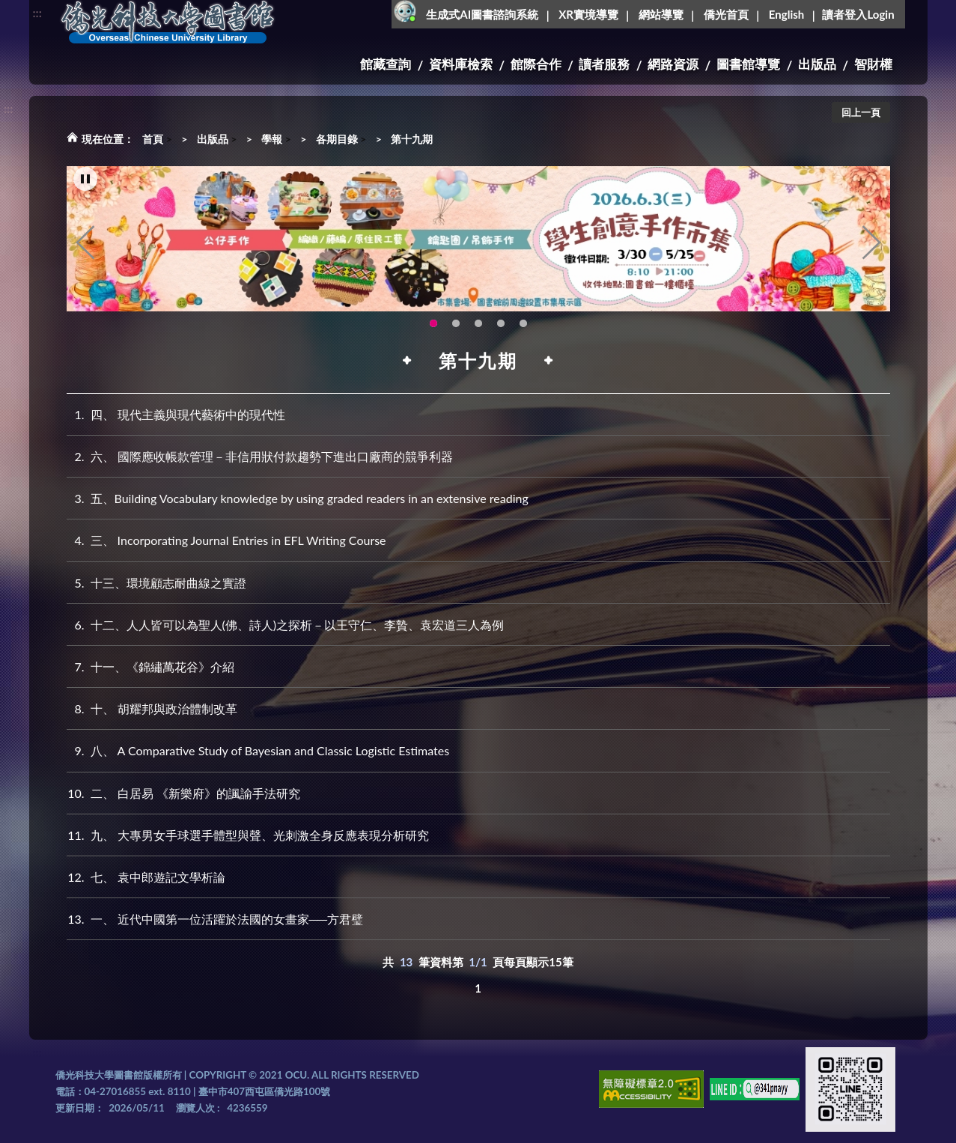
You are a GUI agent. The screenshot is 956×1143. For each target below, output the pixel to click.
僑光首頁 (726, 14)
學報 (271, 138)
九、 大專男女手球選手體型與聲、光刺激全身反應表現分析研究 (248, 835)
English (786, 14)
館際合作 (536, 64)
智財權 (873, 64)
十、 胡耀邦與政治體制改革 (152, 708)
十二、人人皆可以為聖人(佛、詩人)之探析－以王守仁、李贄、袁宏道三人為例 (286, 624)
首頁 (152, 138)
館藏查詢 (385, 64)
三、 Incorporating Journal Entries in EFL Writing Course (226, 540)
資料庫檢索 (461, 64)
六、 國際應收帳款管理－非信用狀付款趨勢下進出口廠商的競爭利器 (260, 456)
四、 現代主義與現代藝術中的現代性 (176, 414)
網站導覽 (661, 14)
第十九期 (412, 138)
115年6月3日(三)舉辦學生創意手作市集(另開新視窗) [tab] (433, 325)
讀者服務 (604, 64)
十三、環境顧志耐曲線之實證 (156, 582)
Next (871, 244)
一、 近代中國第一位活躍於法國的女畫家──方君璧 (215, 918)
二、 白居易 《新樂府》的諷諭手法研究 (183, 793)
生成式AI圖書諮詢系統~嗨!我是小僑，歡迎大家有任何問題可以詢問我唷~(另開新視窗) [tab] (523, 325)
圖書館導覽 (748, 64)
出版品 (817, 64)
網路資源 (673, 64)
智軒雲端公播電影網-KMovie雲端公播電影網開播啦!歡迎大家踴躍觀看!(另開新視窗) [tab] (501, 325)
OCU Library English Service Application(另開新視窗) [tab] (456, 325)
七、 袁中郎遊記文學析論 (146, 877)
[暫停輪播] (85, 180)
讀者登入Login (858, 14)
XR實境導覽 (588, 14)
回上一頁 (860, 112)
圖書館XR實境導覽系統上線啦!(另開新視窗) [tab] (478, 325)
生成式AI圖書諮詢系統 (482, 14)
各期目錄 (337, 138)
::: (37, 12)
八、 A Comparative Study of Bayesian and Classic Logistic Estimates (258, 750)
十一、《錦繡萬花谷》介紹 (150, 666)
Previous (85, 244)
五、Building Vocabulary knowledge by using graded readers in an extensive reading (298, 498)
